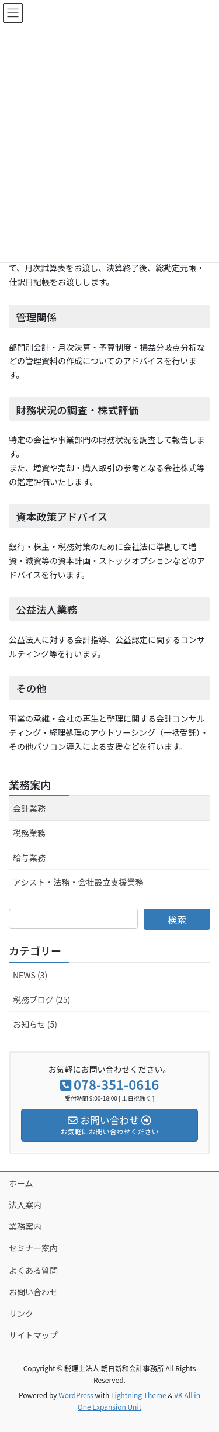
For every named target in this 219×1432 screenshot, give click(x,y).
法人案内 (25, 1204)
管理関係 (36, 317)
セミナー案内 (33, 1248)
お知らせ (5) (35, 1024)
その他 (31, 688)
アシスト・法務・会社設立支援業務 (78, 882)
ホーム (21, 1183)
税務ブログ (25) (41, 999)
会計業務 (29, 808)
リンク (21, 1313)
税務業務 (29, 833)
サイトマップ (33, 1335)
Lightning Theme (138, 1395)
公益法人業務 (46, 609)
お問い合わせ (33, 1292)
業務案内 (30, 784)
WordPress (75, 1395)
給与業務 (29, 857)
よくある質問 (33, 1270)
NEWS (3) (30, 975)
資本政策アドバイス (61, 516)
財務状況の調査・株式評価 (77, 410)
